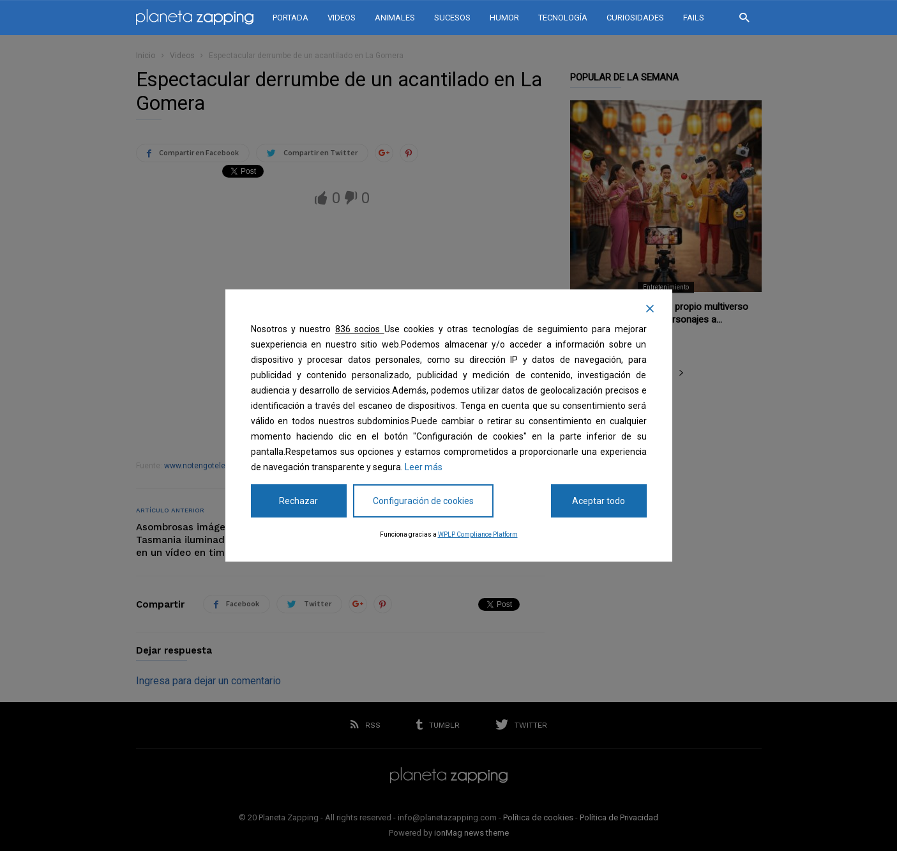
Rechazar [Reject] (298, 501)
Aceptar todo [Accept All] (598, 501)
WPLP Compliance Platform (478, 534)
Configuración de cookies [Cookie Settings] (423, 501)
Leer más (423, 467)
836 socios (359, 329)
